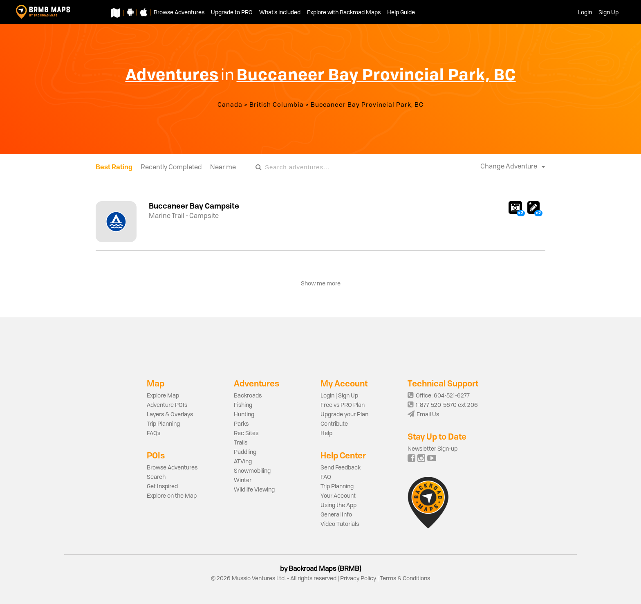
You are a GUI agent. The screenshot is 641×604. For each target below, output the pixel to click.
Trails (240, 443)
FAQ (325, 477)
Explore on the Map (172, 496)
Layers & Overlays (170, 415)
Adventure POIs (167, 405)
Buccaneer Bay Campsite (194, 206)
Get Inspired (162, 486)
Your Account (338, 496)
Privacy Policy (358, 579)
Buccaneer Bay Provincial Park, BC (367, 105)
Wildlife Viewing (254, 490)
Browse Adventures (172, 468)
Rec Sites (246, 433)
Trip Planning (163, 424)
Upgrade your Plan (344, 415)
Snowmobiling (252, 471)
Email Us (423, 415)
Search (156, 477)
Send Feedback (340, 468)
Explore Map (163, 396)
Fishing (243, 405)
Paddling (245, 452)
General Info (336, 515)
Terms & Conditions (404, 579)
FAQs (153, 433)
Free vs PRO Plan (342, 405)
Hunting (244, 415)
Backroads (248, 396)
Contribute (334, 424)
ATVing (243, 462)
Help (326, 433)
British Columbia (276, 105)
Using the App (338, 505)
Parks (241, 424)
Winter (242, 480)
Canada (229, 105)
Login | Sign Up (339, 396)
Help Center (343, 455)
